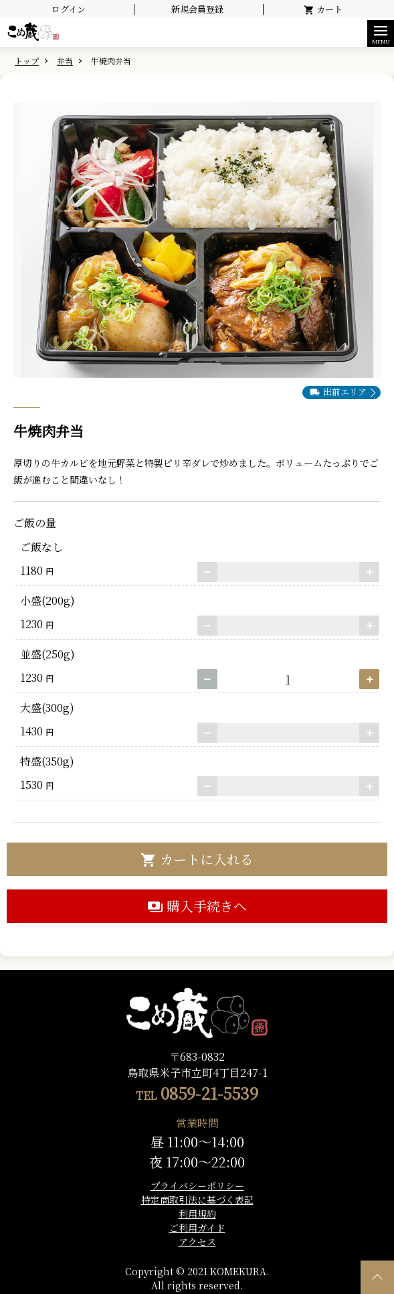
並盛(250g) (45, 654)
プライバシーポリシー (197, 1185)
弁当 (65, 60)
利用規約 (197, 1213)
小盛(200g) (45, 600)
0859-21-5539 (209, 1092)
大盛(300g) (44, 707)
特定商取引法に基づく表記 (197, 1199)
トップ (27, 60)
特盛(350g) (44, 761)
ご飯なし (39, 547)
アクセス (197, 1241)
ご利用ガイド (197, 1227)
